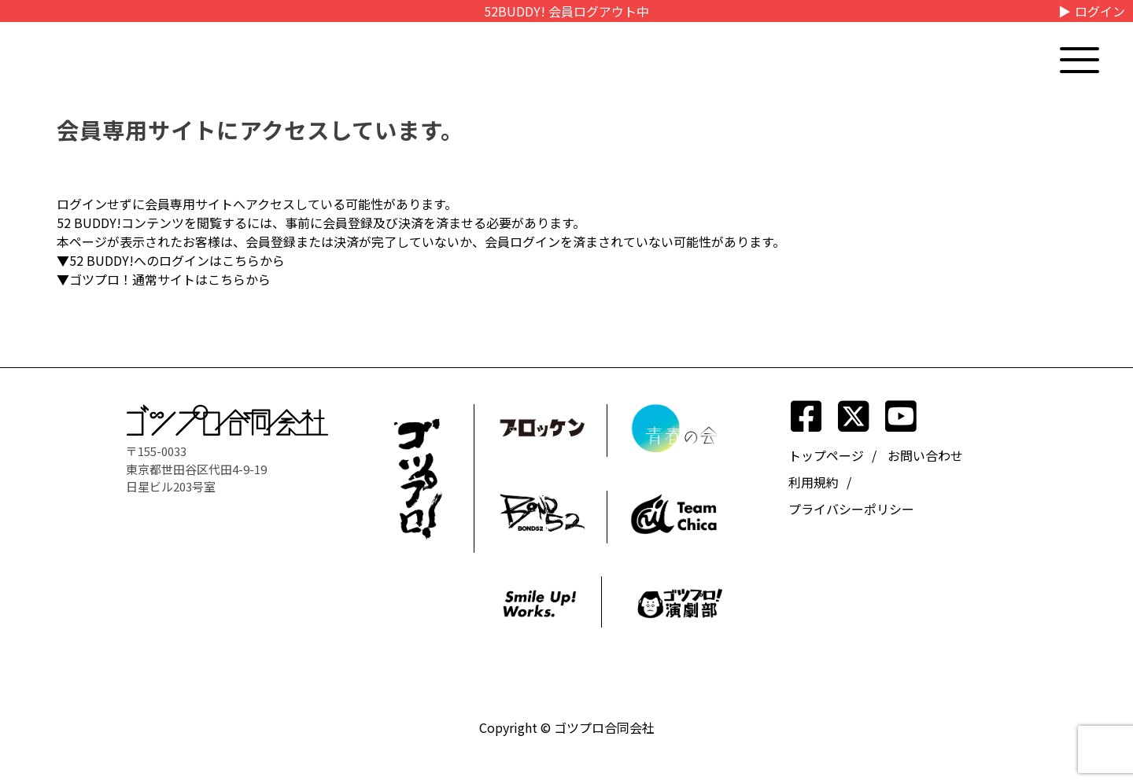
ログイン (1100, 11)
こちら (241, 260)
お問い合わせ (925, 455)
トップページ (826, 455)
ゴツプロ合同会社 (604, 727)
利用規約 (813, 482)
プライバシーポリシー (851, 508)
